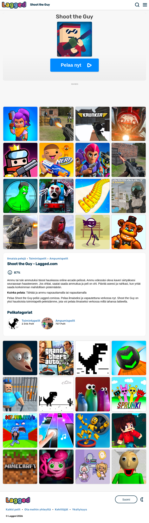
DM (142, 499)
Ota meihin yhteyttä (37, 509)
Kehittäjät (61, 509)
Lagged (14, 5)
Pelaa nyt (71, 65)
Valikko (145, 5)
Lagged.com (18, 500)
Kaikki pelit (13, 509)
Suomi (126, 499)
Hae (137, 5)
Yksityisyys (79, 509)
